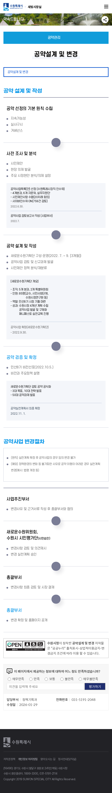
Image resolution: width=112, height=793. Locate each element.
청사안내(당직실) (67, 759)
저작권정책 (9, 759)
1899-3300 (31, 773)
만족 (37, 678)
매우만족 (18, 678)
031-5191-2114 (48, 773)
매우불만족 (90, 678)
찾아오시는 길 (47, 759)
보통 (52, 678)
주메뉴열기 (106, 7)
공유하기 (105, 19)
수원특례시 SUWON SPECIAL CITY (35, 6)
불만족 (69, 678)
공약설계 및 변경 (18, 72)
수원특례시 (17, 742)
